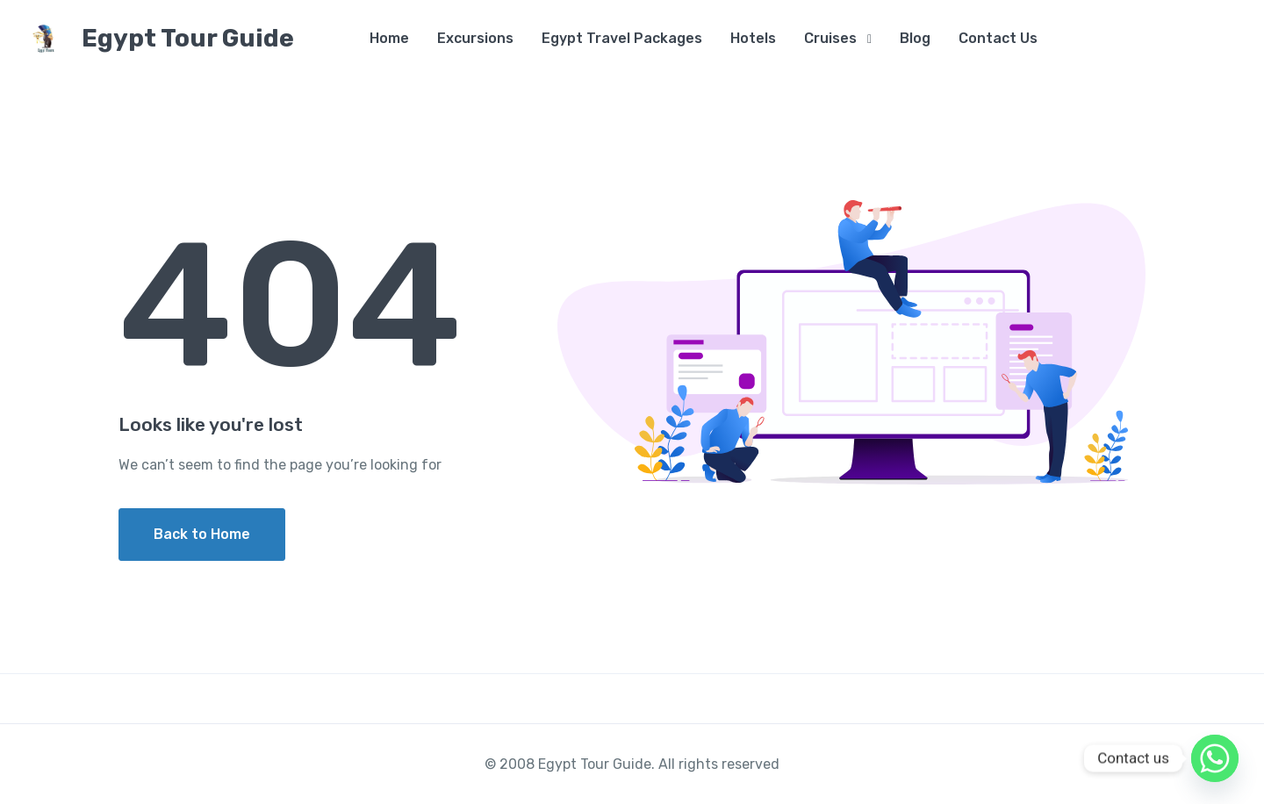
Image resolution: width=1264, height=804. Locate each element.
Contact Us (998, 38)
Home (389, 38)
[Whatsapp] (1215, 758)
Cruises (830, 38)
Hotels (753, 38)
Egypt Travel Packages (622, 38)
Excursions (475, 38)
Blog (915, 38)
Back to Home (202, 534)
